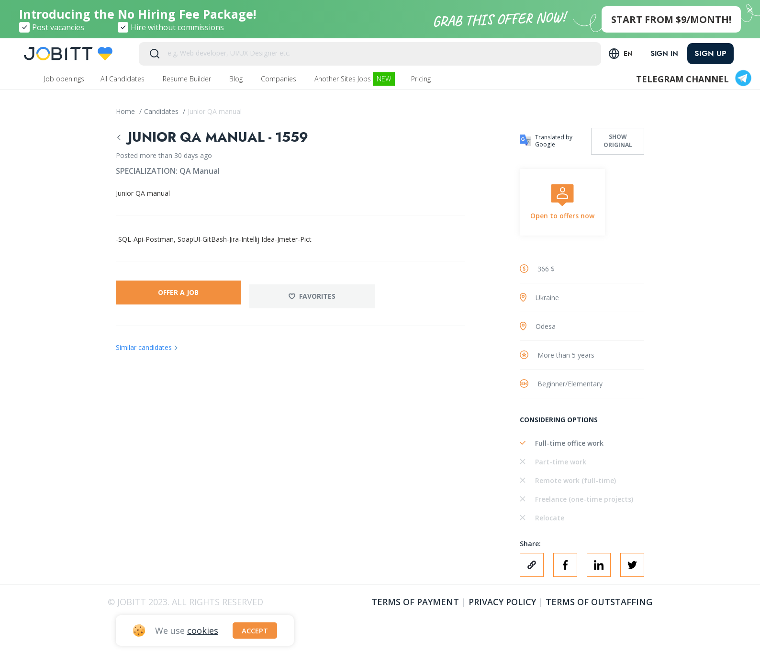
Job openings (64, 78)
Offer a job (178, 292)
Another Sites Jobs (354, 79)
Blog (237, 78)
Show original (618, 141)
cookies (202, 629)
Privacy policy (502, 602)
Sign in (662, 53)
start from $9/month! (671, 19)
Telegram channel (694, 79)
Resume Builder (188, 78)
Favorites (318, 292)
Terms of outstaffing (599, 602)
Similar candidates (144, 343)
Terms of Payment (415, 602)
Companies (279, 78)
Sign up (710, 53)
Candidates (162, 111)
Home (126, 111)
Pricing (422, 78)
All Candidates (123, 78)
